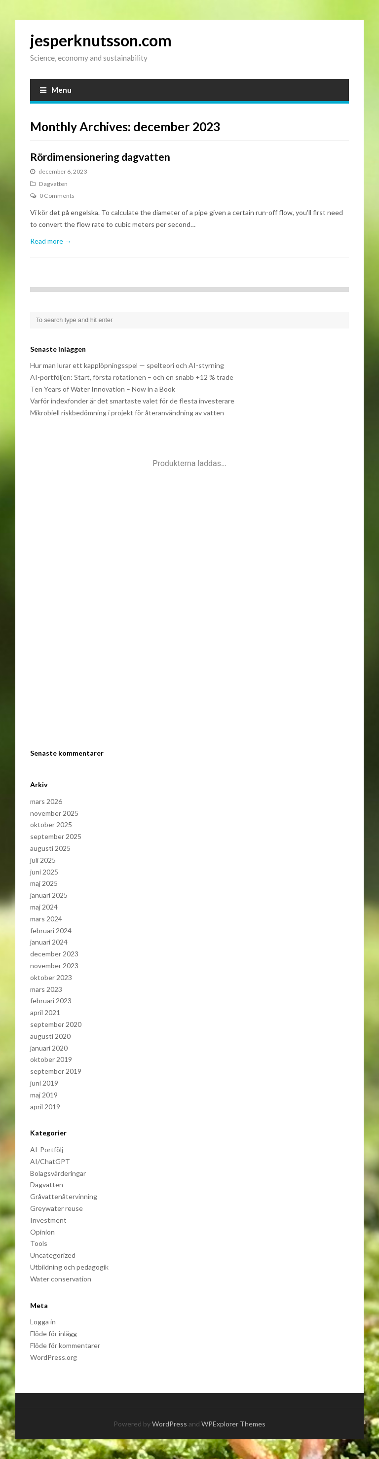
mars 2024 (46, 918)
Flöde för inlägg (53, 1333)
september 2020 (55, 1024)
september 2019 (55, 1071)
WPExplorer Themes (233, 1424)
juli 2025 (43, 860)
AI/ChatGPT (50, 1161)
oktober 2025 (51, 824)
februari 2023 (51, 1000)
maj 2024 (44, 907)
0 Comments (57, 195)
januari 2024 (49, 942)
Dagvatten (53, 183)
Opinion (42, 1232)
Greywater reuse (56, 1208)
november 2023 (54, 965)
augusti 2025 (50, 848)
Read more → (51, 241)
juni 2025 (44, 872)
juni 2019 (44, 1083)
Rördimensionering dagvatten (100, 156)
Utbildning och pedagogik (69, 1267)
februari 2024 (51, 930)
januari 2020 (49, 1048)
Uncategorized (53, 1255)
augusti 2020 (50, 1036)
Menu (56, 89)
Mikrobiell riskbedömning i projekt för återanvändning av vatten (127, 412)
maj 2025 (44, 883)
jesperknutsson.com (101, 40)
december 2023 (54, 953)
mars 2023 (46, 989)
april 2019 (45, 1106)
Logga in (43, 1321)
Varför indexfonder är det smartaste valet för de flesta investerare (132, 401)
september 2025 (55, 836)
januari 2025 (49, 895)
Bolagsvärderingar (58, 1173)
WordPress (169, 1424)
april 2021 (45, 1012)
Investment (48, 1220)
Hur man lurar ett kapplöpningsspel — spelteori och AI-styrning (127, 365)
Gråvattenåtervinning (63, 1196)
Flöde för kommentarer (65, 1345)
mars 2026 (46, 801)
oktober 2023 (51, 977)
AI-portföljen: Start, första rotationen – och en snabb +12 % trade (131, 377)
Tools (38, 1243)
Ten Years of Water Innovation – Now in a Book (102, 389)
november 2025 (54, 813)
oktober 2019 (51, 1059)
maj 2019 (44, 1095)
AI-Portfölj (46, 1149)
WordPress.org (53, 1357)
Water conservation (60, 1279)
